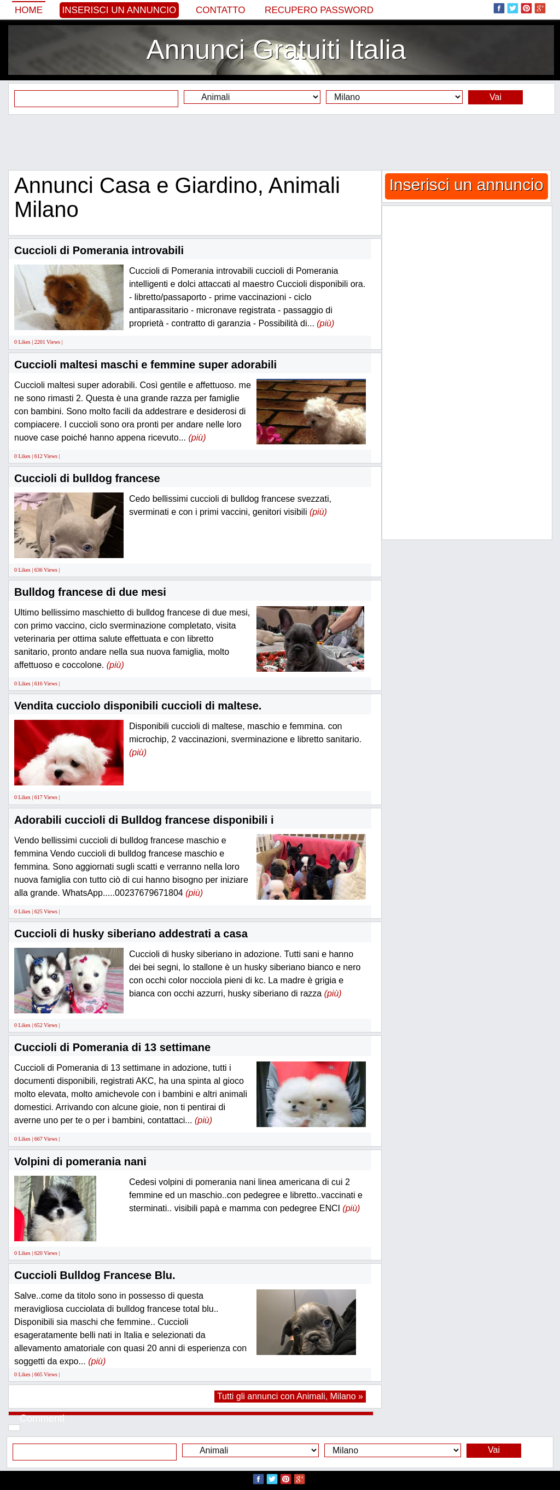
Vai (495, 97)
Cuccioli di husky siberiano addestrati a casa (131, 934)
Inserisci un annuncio (119, 10)
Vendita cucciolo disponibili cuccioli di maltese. (137, 706)
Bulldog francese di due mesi (90, 592)
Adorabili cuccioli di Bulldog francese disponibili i (144, 820)
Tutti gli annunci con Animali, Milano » (290, 1396)
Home (29, 10)
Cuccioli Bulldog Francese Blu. (95, 1275)
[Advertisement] (280, 142)
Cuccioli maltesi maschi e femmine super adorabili (145, 365)
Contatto (221, 10)
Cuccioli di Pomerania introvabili (99, 250)
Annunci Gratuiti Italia (276, 49)
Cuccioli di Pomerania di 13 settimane (112, 1047)
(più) (325, 323)
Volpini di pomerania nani (80, 1161)
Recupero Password (319, 10)
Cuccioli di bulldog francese (87, 478)
